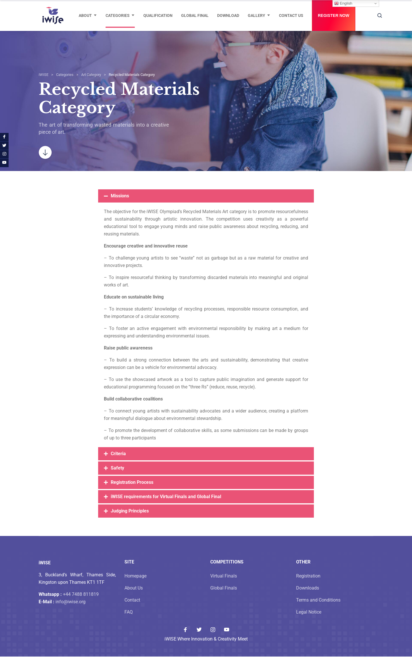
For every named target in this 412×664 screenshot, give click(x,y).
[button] (206, 203)
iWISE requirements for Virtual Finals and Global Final (166, 504)
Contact (132, 607)
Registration (308, 583)
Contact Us (291, 15)
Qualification (158, 15)
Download (228, 15)
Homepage (135, 583)
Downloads (307, 595)
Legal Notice (308, 619)
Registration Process (132, 489)
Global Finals (223, 595)
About (85, 15)
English (343, 3)
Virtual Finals (223, 583)
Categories (118, 15)
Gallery (256, 15)
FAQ (128, 619)
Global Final (195, 15)
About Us (133, 595)
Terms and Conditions (318, 607)
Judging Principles (130, 518)
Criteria (118, 461)
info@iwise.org (71, 609)
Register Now (333, 15)
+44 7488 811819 (81, 601)
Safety (117, 475)
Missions (120, 203)
